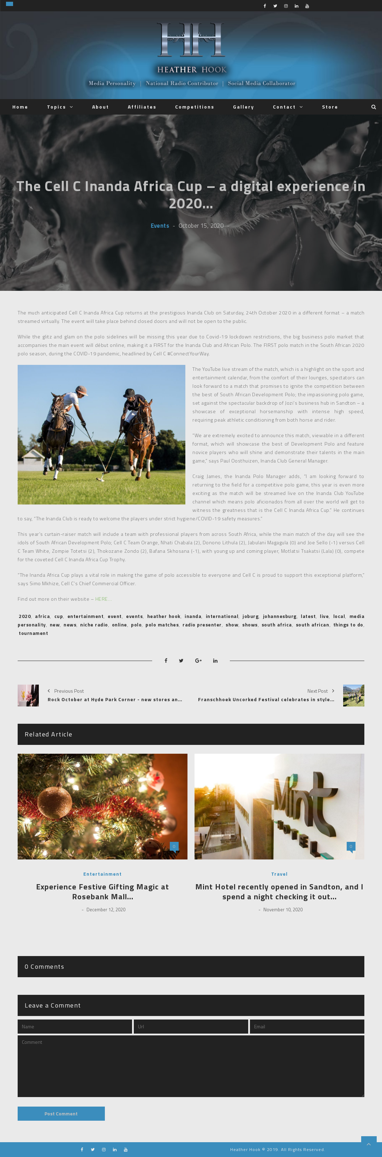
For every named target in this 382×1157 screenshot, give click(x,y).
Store (330, 106)
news (70, 624)
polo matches (162, 624)
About (100, 106)
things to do (348, 624)
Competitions (194, 106)
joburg (250, 616)
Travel (279, 873)
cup (58, 616)
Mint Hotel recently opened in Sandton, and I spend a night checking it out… (279, 892)
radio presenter (202, 624)
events (134, 616)
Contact (284, 106)
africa (42, 616)
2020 (25, 616)
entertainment (85, 616)
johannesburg (280, 616)
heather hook (163, 616)
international (222, 616)
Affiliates (142, 106)
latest (308, 616)
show (232, 624)
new (55, 624)
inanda (193, 616)
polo (136, 624)
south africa (277, 624)
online (119, 624)
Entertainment (102, 873)
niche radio (94, 624)
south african (312, 624)
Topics (56, 106)
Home (20, 106)
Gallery (243, 106)
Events (160, 225)
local (339, 616)
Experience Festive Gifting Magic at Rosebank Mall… (102, 892)
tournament (33, 633)
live (324, 616)
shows (250, 624)
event (115, 616)
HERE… (103, 598)
